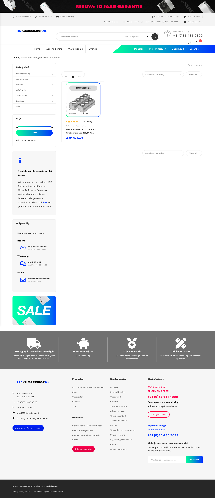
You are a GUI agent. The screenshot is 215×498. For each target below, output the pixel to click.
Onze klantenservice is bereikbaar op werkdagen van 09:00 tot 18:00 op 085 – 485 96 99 (140, 22)
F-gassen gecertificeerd (121, 439)
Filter (34, 132)
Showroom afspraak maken (28, 428)
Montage (138, 49)
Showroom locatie (21, 16)
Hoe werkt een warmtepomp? (165, 16)
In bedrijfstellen (157, 49)
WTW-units (21, 90)
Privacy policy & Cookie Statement (27, 492)
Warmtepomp (75, 49)
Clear (86, 113)
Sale (18, 106)
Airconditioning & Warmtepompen (88, 387)
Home (37, 49)
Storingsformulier (158, 414)
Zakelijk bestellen (193, 22)
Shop (74, 392)
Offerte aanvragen (83, 449)
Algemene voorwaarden (53, 492)
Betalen (113, 425)
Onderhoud (178, 49)
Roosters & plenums (84, 126)
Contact (114, 444)
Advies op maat (43, 16)
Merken (19, 84)
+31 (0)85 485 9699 (163, 435)
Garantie (194, 49)
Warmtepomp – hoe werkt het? (87, 426)
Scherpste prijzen (83, 351)
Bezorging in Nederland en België (34, 351)
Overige (93, 49)
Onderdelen (70, 126)
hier (45, 202)
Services (20, 101)
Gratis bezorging (65, 16)
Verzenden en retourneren (122, 430)
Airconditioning (54, 49)
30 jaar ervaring (192, 16)
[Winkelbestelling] (163, 74)
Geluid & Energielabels (82, 430)
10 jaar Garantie (132, 351)
